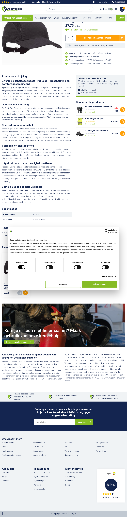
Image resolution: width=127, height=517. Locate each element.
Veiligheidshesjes (71, 451)
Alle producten (40, 489)
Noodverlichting (71, 455)
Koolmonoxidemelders (11, 455)
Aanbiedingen (101, 451)
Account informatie (42, 472)
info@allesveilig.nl (88, 90)
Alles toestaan (99, 284)
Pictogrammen (102, 443)
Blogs (77, 18)
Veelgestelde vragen (74, 472)
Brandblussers (8, 443)
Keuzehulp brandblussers (73, 18)
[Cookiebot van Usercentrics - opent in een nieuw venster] (106, 231)
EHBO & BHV (38, 447)
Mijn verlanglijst (40, 481)
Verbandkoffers (39, 455)
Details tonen (107, 276)
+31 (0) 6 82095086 (89, 93)
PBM (66, 447)
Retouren (69, 481)
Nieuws (109, 18)
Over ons (87, 18)
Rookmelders (7, 451)
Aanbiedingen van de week (47, 18)
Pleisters (68, 443)
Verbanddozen (39, 451)
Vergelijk (37, 485)
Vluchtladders (39, 443)
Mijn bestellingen (41, 476)
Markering (100, 447)
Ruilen (67, 485)
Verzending (70, 476)
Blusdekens (7, 447)
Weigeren (63, 284)
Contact (98, 18)
